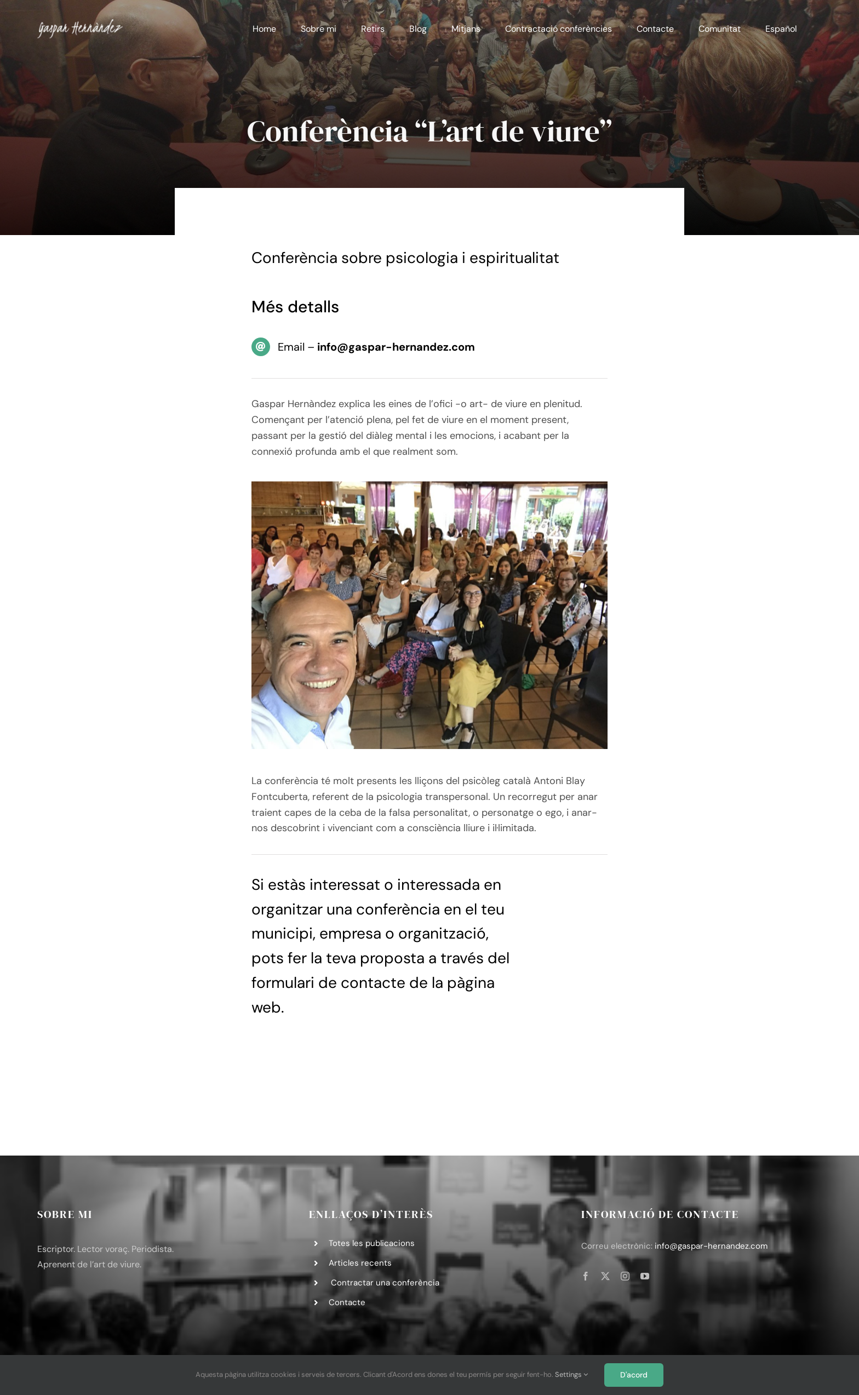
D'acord (634, 1375)
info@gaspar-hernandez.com (711, 1245)
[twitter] (605, 1276)
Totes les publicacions (372, 1243)
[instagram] (625, 1276)
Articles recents (360, 1262)
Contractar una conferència (384, 1282)
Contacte (347, 1302)
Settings (571, 1374)
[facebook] (585, 1276)
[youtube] (644, 1276)
